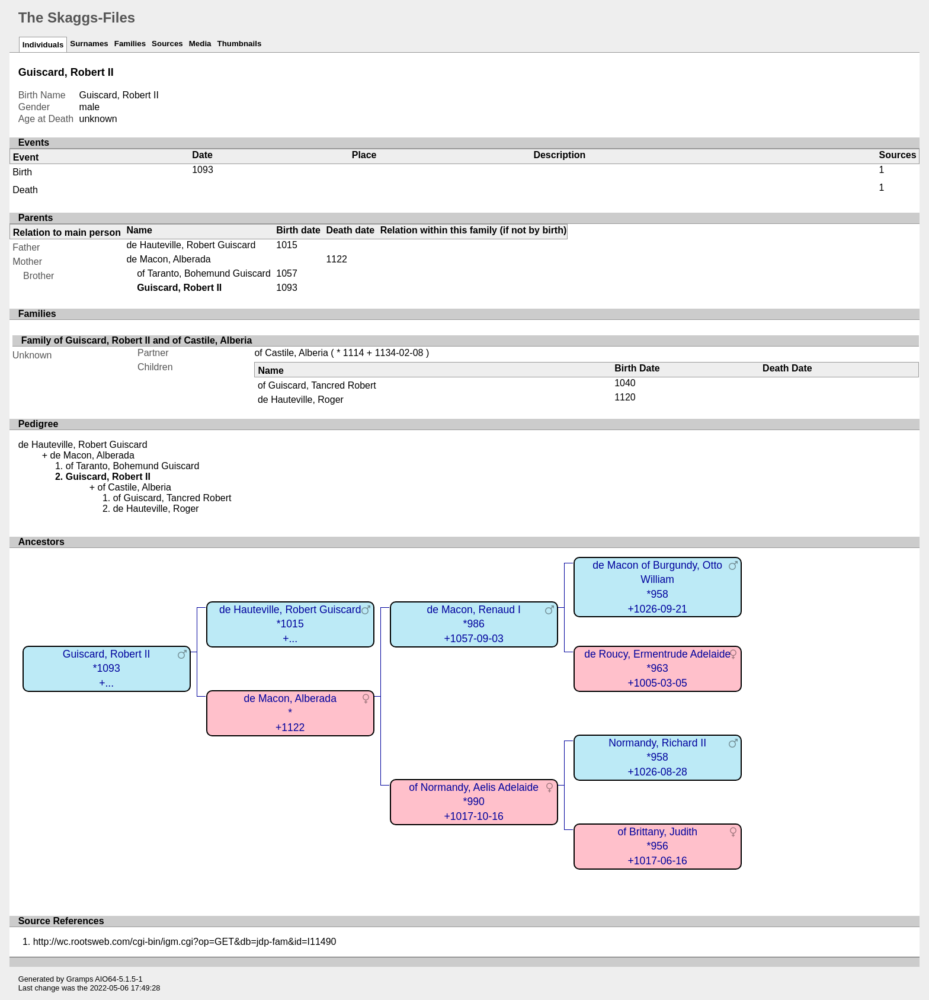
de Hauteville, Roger (301, 400)
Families (130, 43)
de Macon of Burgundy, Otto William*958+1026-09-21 (657, 587)
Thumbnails (239, 43)
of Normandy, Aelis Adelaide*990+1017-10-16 (474, 801)
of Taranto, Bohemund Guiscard (204, 273)
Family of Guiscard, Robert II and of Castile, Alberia (136, 340)
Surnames (89, 43)
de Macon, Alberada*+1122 (290, 713)
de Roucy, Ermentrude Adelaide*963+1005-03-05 (657, 668)
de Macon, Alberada (168, 259)
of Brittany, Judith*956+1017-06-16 (657, 846)
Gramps (80, 979)
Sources (167, 43)
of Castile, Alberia (291, 353)
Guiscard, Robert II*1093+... (106, 668)
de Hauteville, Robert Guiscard (190, 245)
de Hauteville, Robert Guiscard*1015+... (290, 624)
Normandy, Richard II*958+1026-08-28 (657, 757)
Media (200, 43)
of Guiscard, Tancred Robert (317, 385)
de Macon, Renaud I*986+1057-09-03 (473, 624)
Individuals (43, 44)
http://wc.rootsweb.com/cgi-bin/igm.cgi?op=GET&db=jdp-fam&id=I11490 (185, 942)
